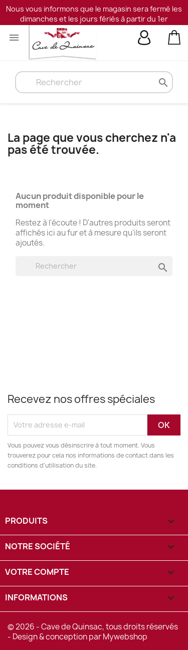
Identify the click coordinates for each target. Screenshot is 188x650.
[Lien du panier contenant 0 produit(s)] (174, 36)
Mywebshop (125, 636)
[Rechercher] (94, 82)
